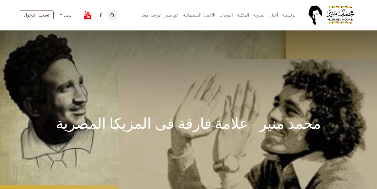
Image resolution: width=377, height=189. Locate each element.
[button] (112, 15)
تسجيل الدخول (36, 15)
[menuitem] (289, 15)
